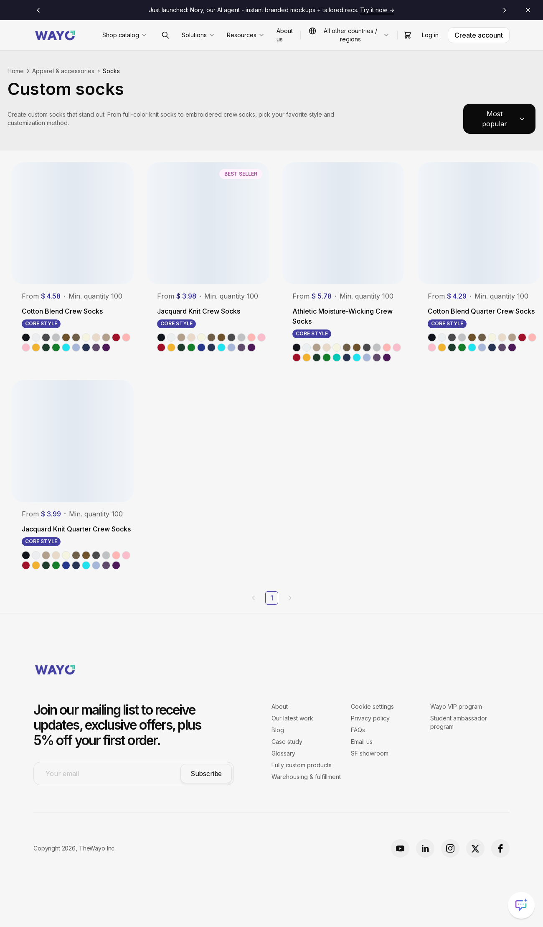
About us (285, 35)
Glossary (283, 753)
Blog (278, 729)
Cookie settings (372, 706)
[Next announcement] (505, 10)
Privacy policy (370, 718)
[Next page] (290, 598)
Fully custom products (302, 765)
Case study (287, 741)
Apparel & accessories (63, 70)
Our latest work (292, 718)
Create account (478, 35)
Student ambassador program (458, 722)
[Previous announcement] (38, 10)
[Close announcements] (528, 10)
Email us (362, 741)
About (280, 706)
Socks (111, 70)
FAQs (358, 729)
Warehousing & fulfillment (306, 776)
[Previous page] (253, 598)
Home (16, 70)
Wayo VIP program (456, 706)
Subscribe (206, 773)
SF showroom (369, 753)
